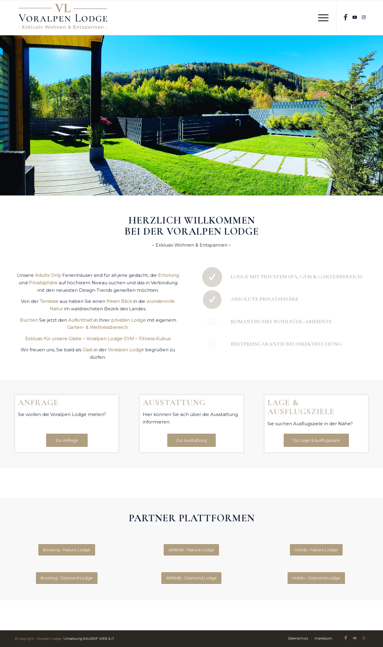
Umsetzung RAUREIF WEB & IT (88, 639)
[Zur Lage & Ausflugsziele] (316, 440)
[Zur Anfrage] (67, 440)
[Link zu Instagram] (363, 17)
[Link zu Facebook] (345, 17)
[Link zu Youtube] (354, 17)
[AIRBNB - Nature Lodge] (191, 550)
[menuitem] (321, 17)
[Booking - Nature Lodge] (66, 550)
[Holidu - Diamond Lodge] (316, 578)
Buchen (29, 320)
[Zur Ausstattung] (191, 440)
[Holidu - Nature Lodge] (316, 550)
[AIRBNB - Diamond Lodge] (191, 578)
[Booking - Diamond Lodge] (67, 578)
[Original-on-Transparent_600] (63, 17)
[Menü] (321, 17)
